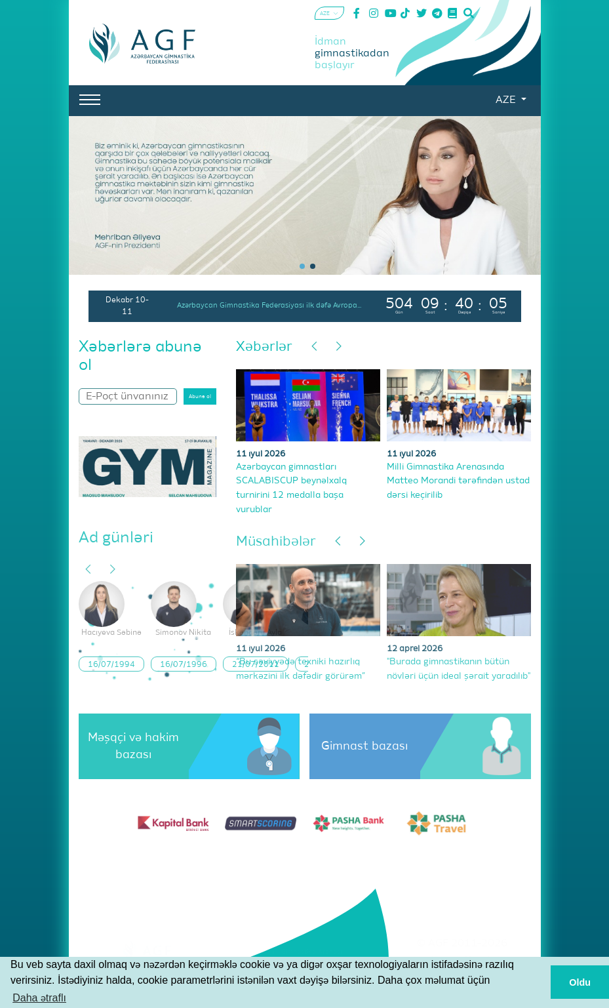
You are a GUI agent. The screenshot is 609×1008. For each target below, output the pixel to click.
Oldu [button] (580, 982)
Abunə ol (200, 396)
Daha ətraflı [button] (39, 997)
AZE (507, 100)
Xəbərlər (264, 347)
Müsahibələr (276, 542)
